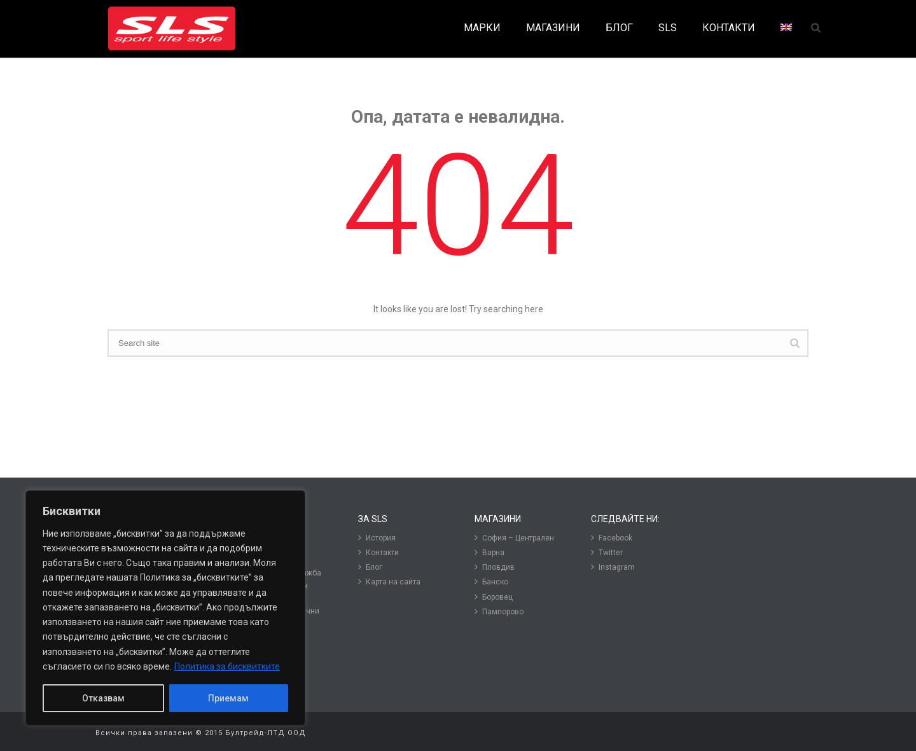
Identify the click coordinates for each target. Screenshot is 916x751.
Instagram (613, 567)
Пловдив (495, 567)
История (377, 537)
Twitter (607, 552)
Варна (489, 552)
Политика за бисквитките (227, 666)
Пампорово (499, 611)
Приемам (228, 698)
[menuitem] (786, 28)
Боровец (494, 597)
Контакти (378, 552)
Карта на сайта (389, 581)
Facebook (611, 537)
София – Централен (514, 537)
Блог (370, 567)
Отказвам (103, 698)
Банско (491, 581)
